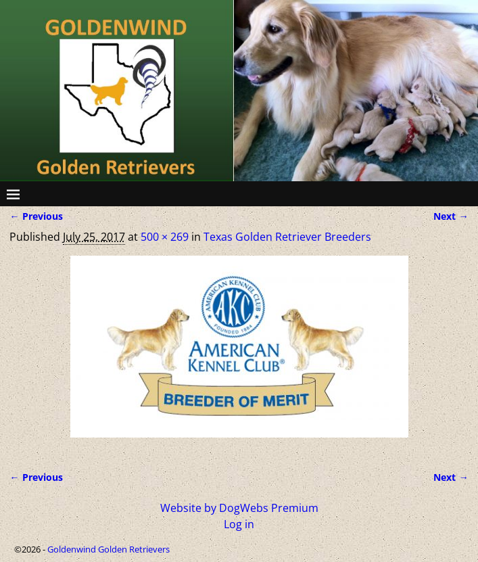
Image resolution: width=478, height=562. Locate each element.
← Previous (35, 216)
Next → (450, 216)
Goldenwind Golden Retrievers (108, 549)
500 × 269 (165, 236)
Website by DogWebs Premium (239, 507)
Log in (239, 524)
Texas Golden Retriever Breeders (287, 236)
